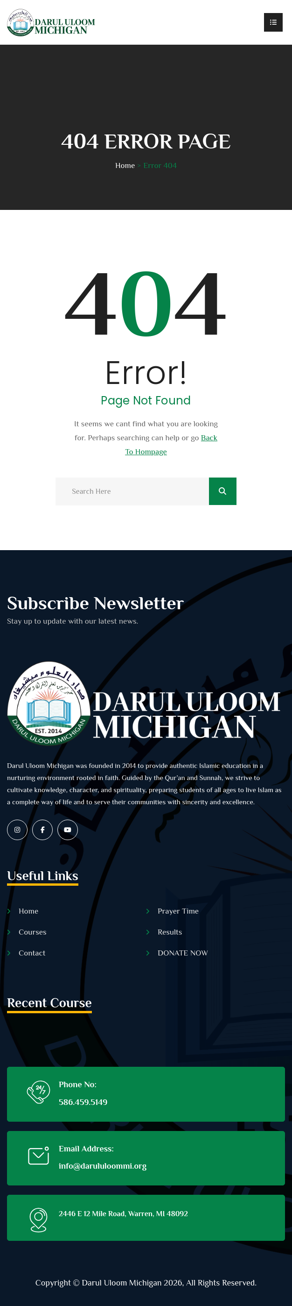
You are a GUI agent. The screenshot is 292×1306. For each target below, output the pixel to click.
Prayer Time (178, 911)
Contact (32, 953)
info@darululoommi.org (102, 1166)
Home (125, 165)
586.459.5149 (83, 1102)
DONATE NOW (183, 953)
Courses (33, 932)
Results (170, 932)
